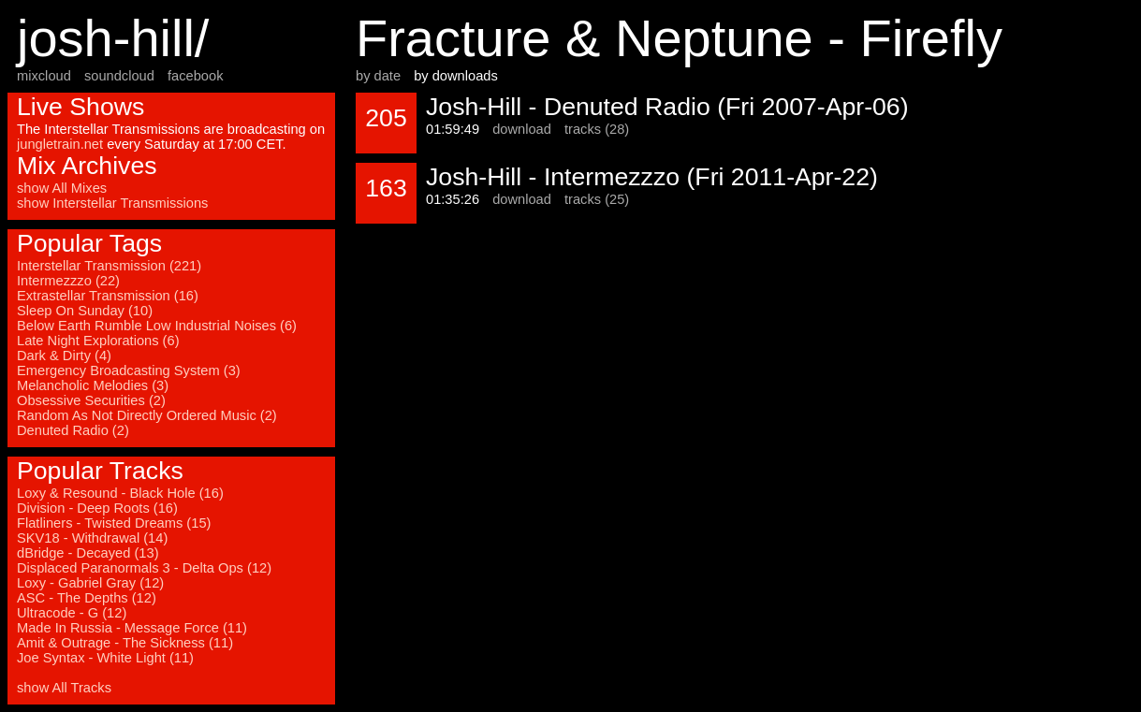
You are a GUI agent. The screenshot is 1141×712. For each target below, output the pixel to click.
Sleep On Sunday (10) (85, 310)
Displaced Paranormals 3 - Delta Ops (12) (144, 567)
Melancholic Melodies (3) (92, 385)
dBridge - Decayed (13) (88, 552)
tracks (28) (596, 129)
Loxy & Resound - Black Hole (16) (120, 493)
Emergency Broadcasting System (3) (129, 370)
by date (378, 75)
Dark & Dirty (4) (64, 355)
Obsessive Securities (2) (91, 400)
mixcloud (44, 75)
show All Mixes (62, 188)
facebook (195, 75)
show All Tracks (64, 687)
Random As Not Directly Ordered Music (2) (147, 415)
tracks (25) (596, 199)
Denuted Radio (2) (73, 430)
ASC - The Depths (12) (86, 597)
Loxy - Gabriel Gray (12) (90, 582)
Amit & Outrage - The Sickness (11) (125, 642)
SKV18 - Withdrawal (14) (92, 537)
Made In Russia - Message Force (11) (132, 627)
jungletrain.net (60, 144)
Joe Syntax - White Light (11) (105, 657)
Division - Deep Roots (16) (97, 508)
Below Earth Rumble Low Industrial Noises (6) (157, 325)
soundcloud (119, 75)
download (521, 129)
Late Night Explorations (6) (98, 340)
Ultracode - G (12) (71, 612)
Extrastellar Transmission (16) (107, 295)
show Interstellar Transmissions (112, 203)
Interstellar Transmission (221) (109, 265)
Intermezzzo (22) (68, 280)
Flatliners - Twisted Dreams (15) (114, 523)
